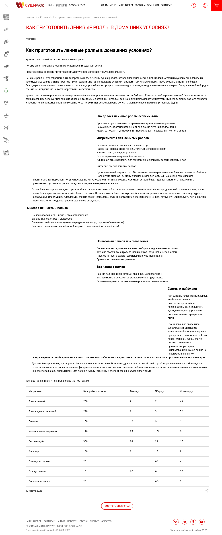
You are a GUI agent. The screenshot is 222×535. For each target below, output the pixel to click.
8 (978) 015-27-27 (77, 5)
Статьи (84, 521)
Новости (72, 521)
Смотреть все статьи (117, 506)
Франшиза (153, 5)
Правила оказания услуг (40, 526)
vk (176, 522)
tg (184, 522)
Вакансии (166, 5)
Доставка (140, 5)
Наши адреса (125, 5)
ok (193, 522)
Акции (104, 5)
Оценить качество (100, 521)
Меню (113, 5)
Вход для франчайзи (69, 526)
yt (202, 522)
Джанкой (61, 5)
